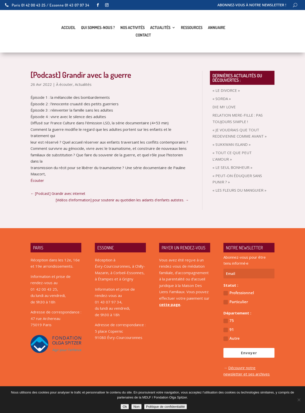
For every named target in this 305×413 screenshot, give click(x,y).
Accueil (68, 28)
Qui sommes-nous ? (98, 28)
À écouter (64, 84)
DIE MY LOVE (224, 106)
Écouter (37, 180)
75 (228, 320)
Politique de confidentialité (165, 406)
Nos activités (132, 28)
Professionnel (238, 292)
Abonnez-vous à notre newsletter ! (251, 5)
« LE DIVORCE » (226, 90)
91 (228, 329)
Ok (125, 406)
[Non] (298, 399)
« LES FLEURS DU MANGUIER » (239, 190)
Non (136, 406)
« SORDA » (221, 98)
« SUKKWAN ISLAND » (231, 144)
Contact (143, 35)
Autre (231, 338)
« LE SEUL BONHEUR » (232, 167)
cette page (169, 304)
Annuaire (216, 28)
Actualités (160, 28)
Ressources (191, 28)
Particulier (235, 301)
